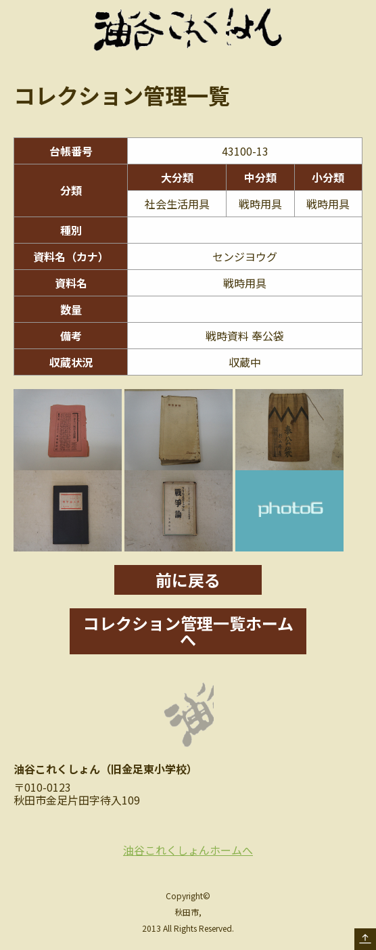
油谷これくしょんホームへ (188, 850)
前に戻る (188, 579)
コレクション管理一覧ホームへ (188, 631)
